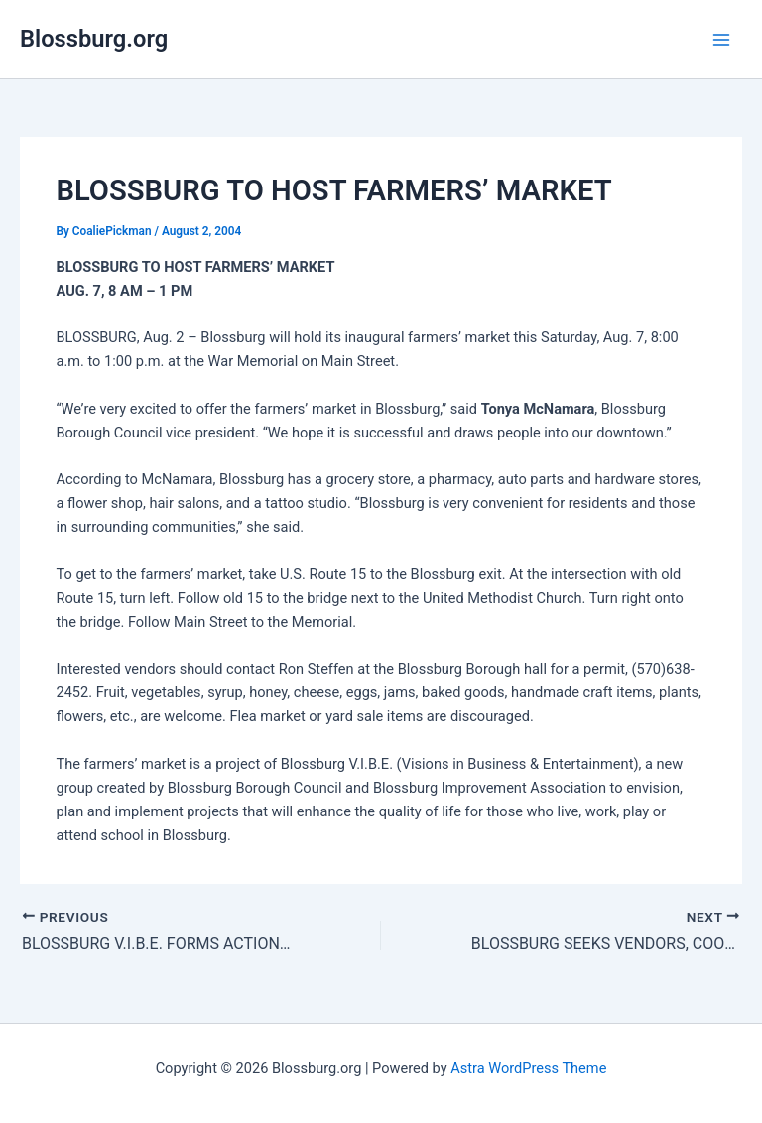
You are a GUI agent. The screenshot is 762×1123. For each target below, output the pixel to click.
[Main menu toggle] (721, 40)
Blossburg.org (94, 39)
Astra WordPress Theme (528, 1068)
